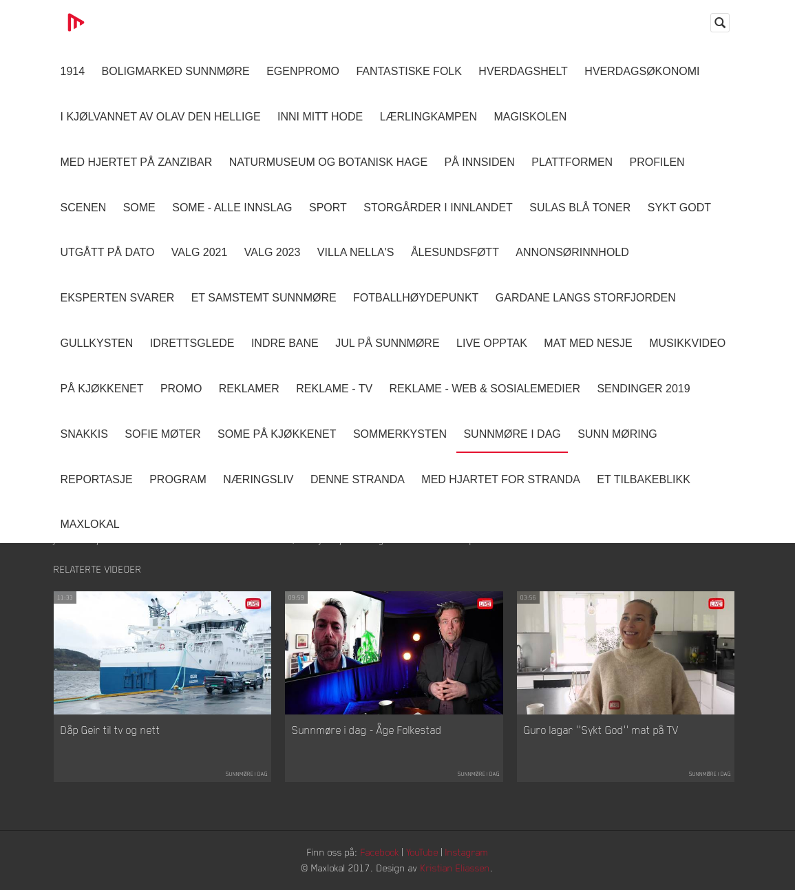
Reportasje (97, 479)
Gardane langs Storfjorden (586, 298)
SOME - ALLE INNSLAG (232, 207)
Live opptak (491, 343)
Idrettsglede (192, 343)
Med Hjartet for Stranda (500, 479)
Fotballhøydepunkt (415, 298)
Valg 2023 (272, 252)
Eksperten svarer (118, 298)
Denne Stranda (357, 479)
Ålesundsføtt (455, 252)
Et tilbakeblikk (643, 479)
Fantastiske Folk (409, 71)
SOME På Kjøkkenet (277, 434)
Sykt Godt (679, 207)
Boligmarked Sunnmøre (176, 71)
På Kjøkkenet (102, 388)
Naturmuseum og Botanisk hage (328, 162)
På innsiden (480, 162)
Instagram (466, 852)
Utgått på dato (108, 252)
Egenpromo (302, 71)
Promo (181, 388)
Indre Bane (285, 343)
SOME (139, 207)
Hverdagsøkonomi (641, 71)
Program (177, 479)
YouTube (422, 852)
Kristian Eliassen (455, 867)
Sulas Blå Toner (579, 207)
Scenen (84, 207)
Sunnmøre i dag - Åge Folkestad (367, 730)
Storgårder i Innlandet (438, 207)
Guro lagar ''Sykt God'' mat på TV (601, 730)
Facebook (380, 852)
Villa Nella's (355, 252)
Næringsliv (258, 479)
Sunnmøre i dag (511, 434)
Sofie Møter (162, 434)
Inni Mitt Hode (320, 117)
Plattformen (572, 162)
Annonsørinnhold (572, 252)
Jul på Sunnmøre (387, 343)
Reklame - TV (334, 388)
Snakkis (84, 434)
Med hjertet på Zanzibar (137, 162)
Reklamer (249, 388)
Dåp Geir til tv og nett (110, 730)
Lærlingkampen (428, 117)
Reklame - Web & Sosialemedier (485, 388)
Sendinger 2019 (643, 388)
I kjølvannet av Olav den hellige (161, 117)
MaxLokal (90, 524)
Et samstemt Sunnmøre (264, 298)
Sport (328, 207)
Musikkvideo (687, 343)
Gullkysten (97, 343)
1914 (73, 71)
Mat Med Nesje (588, 343)
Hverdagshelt (523, 71)
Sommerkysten (400, 434)
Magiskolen (530, 117)
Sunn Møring (617, 434)
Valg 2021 (199, 252)
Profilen (657, 162)
